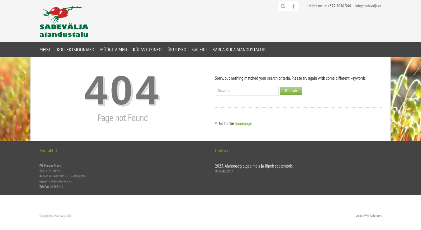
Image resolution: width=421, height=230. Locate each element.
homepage (243, 123)
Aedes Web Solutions (369, 215)
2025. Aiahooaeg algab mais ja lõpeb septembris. (254, 166)
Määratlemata (224, 171)
